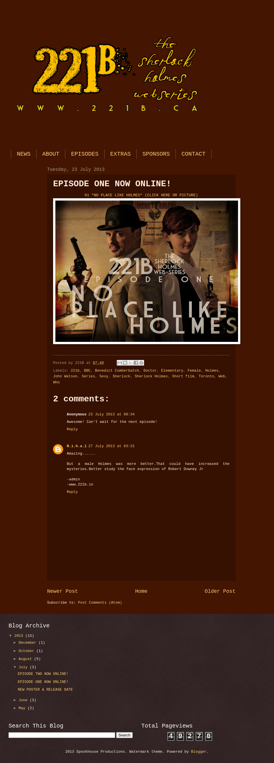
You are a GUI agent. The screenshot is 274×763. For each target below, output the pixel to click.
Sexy (103, 376)
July (24, 667)
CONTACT (194, 154)
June (24, 700)
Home (141, 591)
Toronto (206, 376)
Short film (183, 376)
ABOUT (50, 154)
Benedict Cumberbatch (117, 370)
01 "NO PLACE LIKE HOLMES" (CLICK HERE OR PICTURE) (141, 195)
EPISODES (84, 154)
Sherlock (121, 376)
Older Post (220, 591)
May (23, 708)
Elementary (172, 370)
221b (75, 370)
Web (222, 376)
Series (88, 376)
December (29, 643)
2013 (19, 636)
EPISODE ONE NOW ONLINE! (43, 682)
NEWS (24, 154)
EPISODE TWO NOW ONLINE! (43, 674)
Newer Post (62, 591)
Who (56, 382)
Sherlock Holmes (151, 376)
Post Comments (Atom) (100, 603)
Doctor (150, 370)
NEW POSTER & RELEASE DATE (45, 689)
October (27, 651)
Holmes (211, 370)
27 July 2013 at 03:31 (111, 446)
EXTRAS (120, 154)
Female (194, 370)
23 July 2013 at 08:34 (111, 414)
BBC (87, 370)
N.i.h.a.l (77, 446)
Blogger (198, 752)
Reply (72, 429)
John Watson (65, 376)
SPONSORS (156, 154)
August (26, 659)
